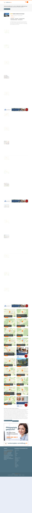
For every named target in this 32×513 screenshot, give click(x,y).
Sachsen (16, 463)
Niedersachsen (16, 458)
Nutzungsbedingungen (16, 474)
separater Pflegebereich (20, 20)
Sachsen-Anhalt (16, 464)
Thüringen (16, 466)
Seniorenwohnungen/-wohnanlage (14, 20)
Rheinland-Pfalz (16, 460)
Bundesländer (5, 453)
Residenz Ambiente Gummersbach (18, 14)
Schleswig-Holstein (17, 465)
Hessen (16, 456)
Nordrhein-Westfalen (17, 459)
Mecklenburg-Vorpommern (18, 457)
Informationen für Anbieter (10, 474)
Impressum (24, 474)
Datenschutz (20, 474)
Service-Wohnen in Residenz (21, 19)
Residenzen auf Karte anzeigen (8, 420)
